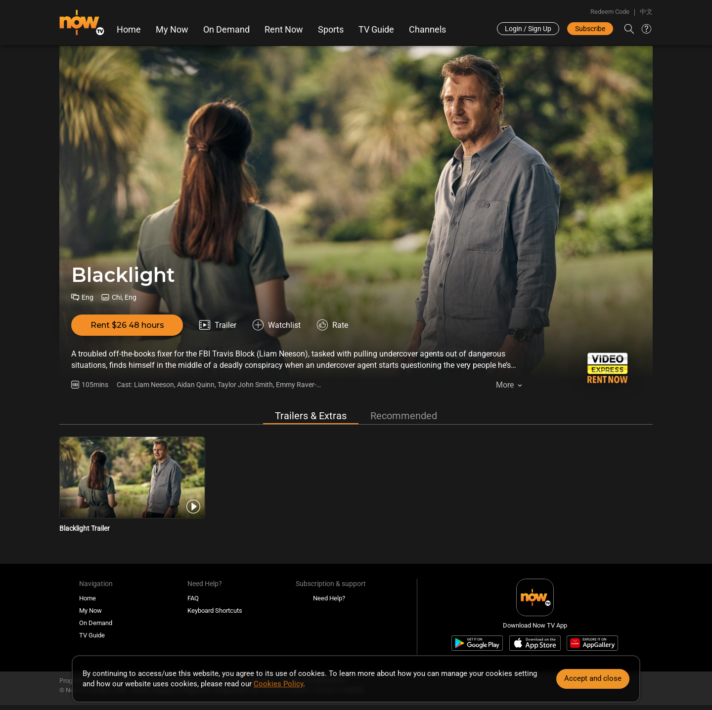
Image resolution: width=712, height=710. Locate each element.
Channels (427, 30)
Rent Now (284, 30)
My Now (172, 30)
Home (129, 30)
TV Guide (376, 30)
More (505, 385)
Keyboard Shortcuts (214, 610)
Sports (331, 30)
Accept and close (593, 678)
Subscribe (590, 29)
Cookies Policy (278, 683)
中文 (646, 11)
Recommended (403, 416)
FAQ (193, 598)
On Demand (226, 30)
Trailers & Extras (311, 416)
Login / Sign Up (528, 29)
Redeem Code (609, 11)
